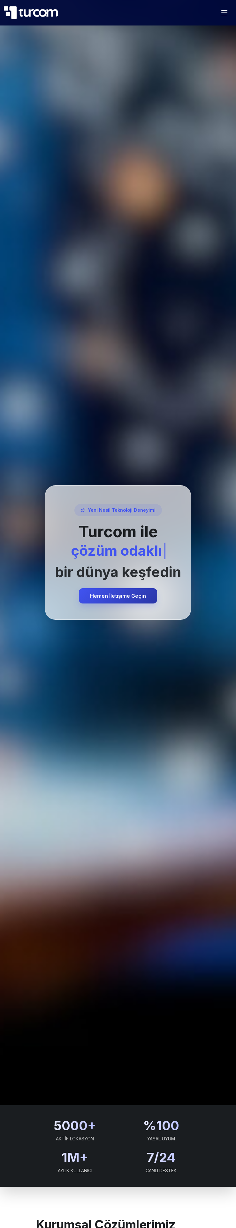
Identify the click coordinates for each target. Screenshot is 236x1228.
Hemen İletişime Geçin (118, 596)
